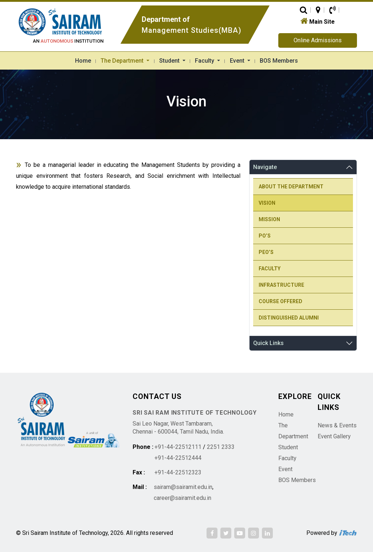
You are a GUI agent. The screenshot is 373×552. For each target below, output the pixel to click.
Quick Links (268, 343)
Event (238, 60)
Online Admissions (318, 40)
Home (83, 60)
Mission (269, 219)
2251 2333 (221, 446)
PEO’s (266, 252)
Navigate (265, 167)
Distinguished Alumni (289, 318)
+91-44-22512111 (177, 446)
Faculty (205, 60)
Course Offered (280, 301)
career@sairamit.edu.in (182, 497)
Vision (267, 203)
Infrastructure (281, 285)
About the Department (291, 186)
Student (170, 60)
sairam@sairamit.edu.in (183, 487)
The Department (123, 60)
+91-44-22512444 (177, 457)
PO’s (265, 236)
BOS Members (279, 60)
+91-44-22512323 (177, 472)
